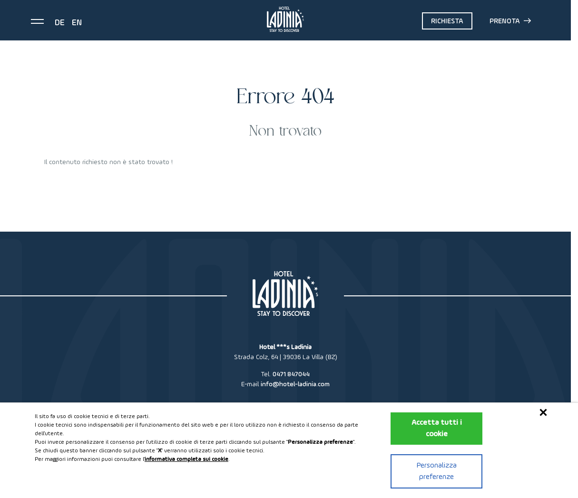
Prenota (510, 21)
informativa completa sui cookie (186, 459)
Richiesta (447, 21)
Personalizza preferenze (437, 471)
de (60, 23)
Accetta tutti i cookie (436, 428)
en (77, 23)
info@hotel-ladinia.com (295, 384)
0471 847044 (291, 374)
